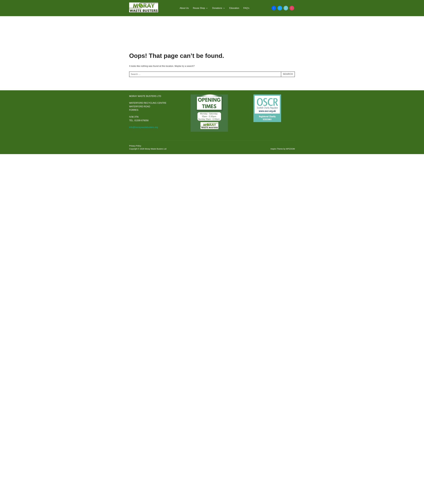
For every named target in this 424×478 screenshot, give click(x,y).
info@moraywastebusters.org (143, 127)
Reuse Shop (200, 8)
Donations (218, 8)
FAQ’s (246, 8)
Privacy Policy (135, 146)
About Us (184, 8)
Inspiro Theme (277, 149)
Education (234, 8)
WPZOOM (290, 149)
